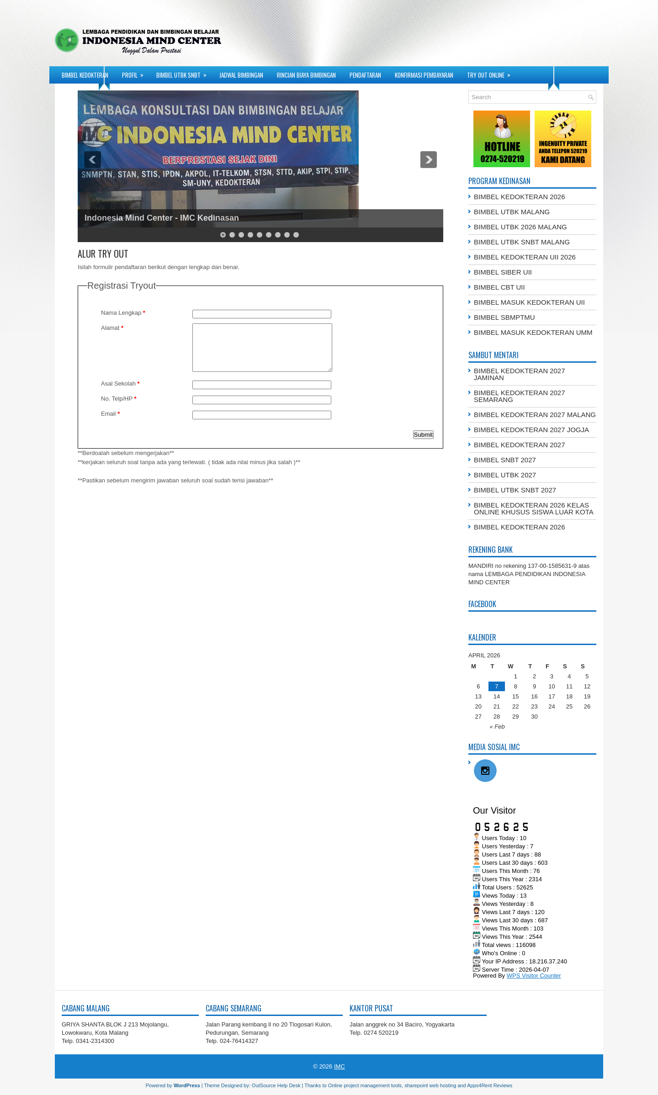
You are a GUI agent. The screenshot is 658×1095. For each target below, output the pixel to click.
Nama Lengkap (123, 312)
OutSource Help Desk (276, 1085)
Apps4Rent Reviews (489, 1085)
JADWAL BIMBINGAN (241, 74)
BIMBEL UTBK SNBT (184, 72)
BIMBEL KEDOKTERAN (85, 74)
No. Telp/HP (119, 398)
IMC (339, 1066)
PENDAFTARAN (365, 74)
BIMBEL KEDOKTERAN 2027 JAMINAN (519, 374)
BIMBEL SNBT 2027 (505, 459)
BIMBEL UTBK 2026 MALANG (520, 226)
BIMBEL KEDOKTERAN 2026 (519, 196)
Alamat (112, 327)
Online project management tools (365, 1085)
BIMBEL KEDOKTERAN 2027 (519, 444)
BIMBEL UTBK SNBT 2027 (515, 490)
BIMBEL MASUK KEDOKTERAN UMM (533, 332)
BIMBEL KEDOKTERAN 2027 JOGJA (531, 429)
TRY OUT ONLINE (491, 72)
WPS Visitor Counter (534, 975)
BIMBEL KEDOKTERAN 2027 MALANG (535, 414)
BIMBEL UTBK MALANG (512, 211)
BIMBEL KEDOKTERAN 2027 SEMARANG (519, 396)
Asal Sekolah (120, 383)
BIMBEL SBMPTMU (504, 317)
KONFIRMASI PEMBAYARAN (424, 74)
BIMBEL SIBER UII (503, 272)
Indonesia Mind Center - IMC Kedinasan (162, 217)
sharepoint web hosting (430, 1085)
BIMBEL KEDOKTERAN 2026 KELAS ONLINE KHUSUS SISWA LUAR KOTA (534, 508)
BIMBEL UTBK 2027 (505, 474)
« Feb (496, 726)
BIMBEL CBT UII (499, 287)
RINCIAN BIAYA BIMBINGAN (306, 74)
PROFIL (135, 72)
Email (110, 413)
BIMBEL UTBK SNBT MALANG (522, 241)
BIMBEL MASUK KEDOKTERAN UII (529, 302)
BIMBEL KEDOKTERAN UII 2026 (525, 257)
